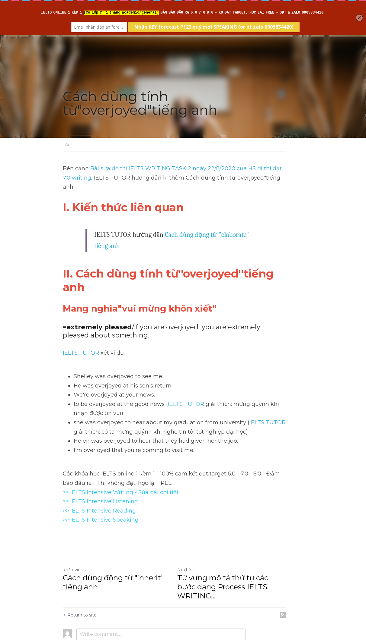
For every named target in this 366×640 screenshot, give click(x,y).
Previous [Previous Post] (74, 535)
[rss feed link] (300, 572)
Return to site (80, 572)
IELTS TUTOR (81, 318)
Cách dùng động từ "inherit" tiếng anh (113, 548)
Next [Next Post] (193, 535)
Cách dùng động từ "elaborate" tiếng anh (220, 225)
